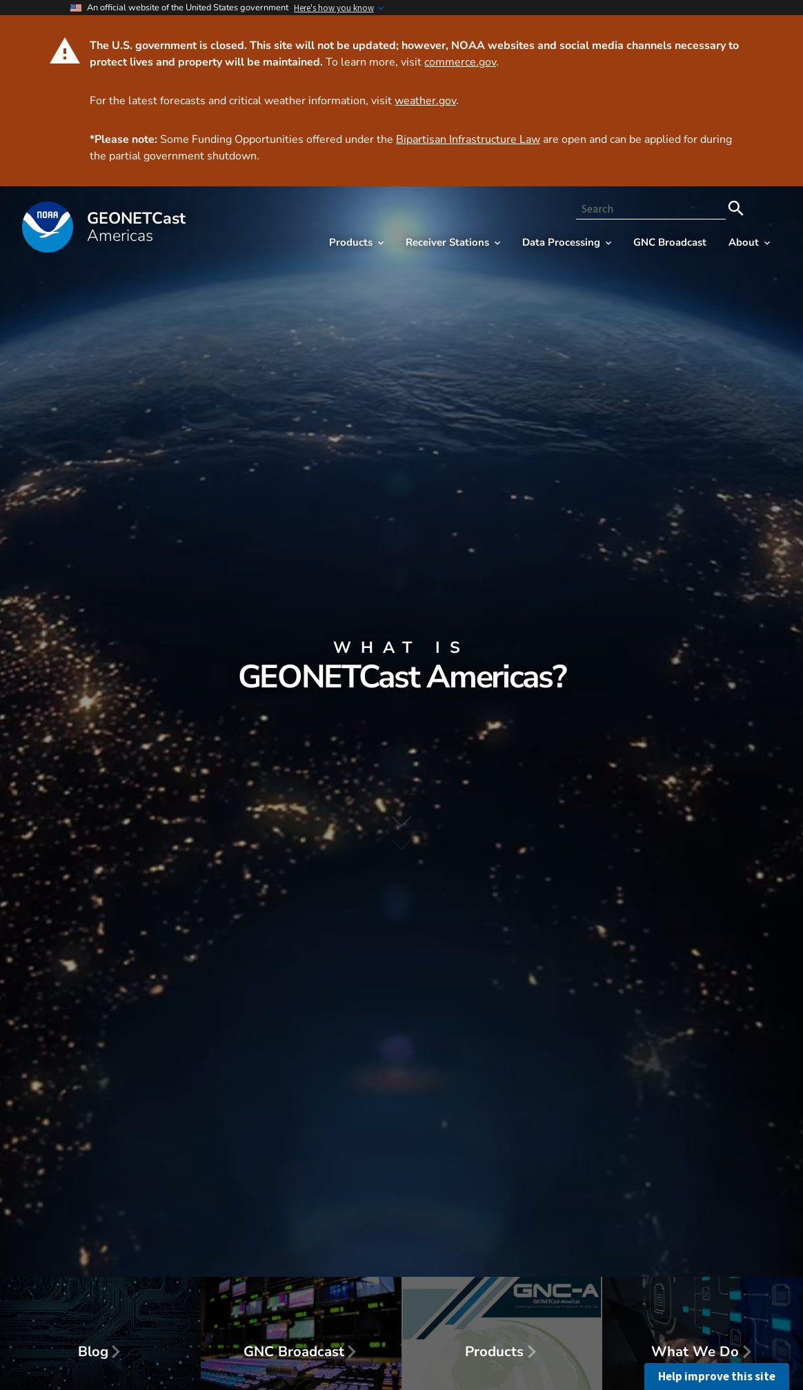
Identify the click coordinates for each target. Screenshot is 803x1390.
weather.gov (425, 100)
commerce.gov (460, 62)
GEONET (136, 227)
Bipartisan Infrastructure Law (468, 139)
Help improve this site (716, 1376)
